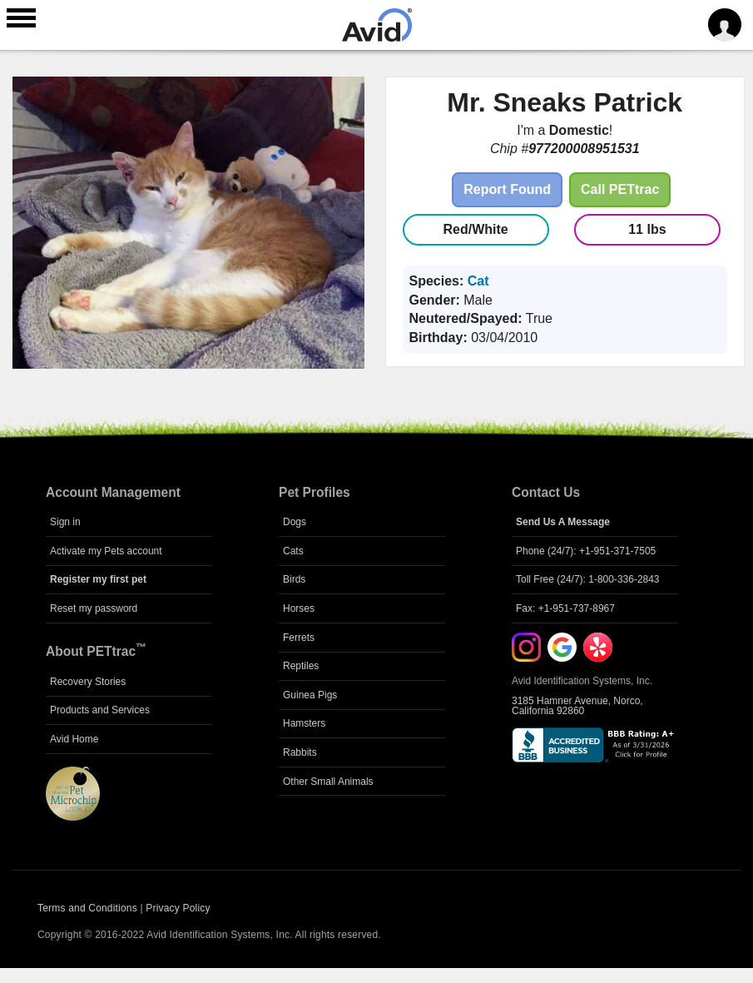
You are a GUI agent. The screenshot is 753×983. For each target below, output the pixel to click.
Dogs (294, 522)
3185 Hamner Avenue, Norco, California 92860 (577, 706)
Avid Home (74, 739)
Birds (294, 579)
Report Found (507, 189)
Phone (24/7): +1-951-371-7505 (586, 551)
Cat (478, 281)
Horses (299, 608)
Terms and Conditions (87, 908)
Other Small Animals (328, 781)
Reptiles (301, 666)
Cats (293, 551)
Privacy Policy (178, 908)
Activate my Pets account (106, 551)
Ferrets (299, 637)
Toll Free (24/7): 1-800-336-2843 (588, 579)
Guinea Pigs (310, 695)
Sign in (65, 522)
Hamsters (304, 723)
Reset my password (93, 608)
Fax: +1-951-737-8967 (565, 608)
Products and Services (100, 710)
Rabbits (300, 752)
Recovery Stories (88, 682)
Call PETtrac (620, 189)
